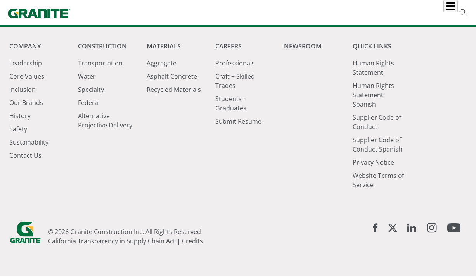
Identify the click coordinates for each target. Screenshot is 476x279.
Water (87, 76)
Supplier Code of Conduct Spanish (377, 144)
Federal (89, 102)
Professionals (235, 63)
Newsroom (342, 12)
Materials (257, 12)
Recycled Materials (174, 89)
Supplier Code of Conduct (377, 122)
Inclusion (22, 89)
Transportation (100, 63)
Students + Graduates (231, 103)
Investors (435, 12)
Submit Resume (238, 121)
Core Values (26, 76)
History (20, 116)
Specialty (91, 89)
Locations (389, 12)
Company (155, 12)
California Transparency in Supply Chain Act (111, 241)
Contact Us (25, 155)
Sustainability (28, 142)
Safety (18, 129)
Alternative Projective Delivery (105, 120)
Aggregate (162, 63)
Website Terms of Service (378, 180)
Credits (192, 241)
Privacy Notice (373, 162)
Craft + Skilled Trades (235, 81)
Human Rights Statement (373, 68)
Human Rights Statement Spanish (373, 94)
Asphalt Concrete (172, 76)
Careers (299, 12)
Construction (206, 12)
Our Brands (26, 102)
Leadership (25, 63)
